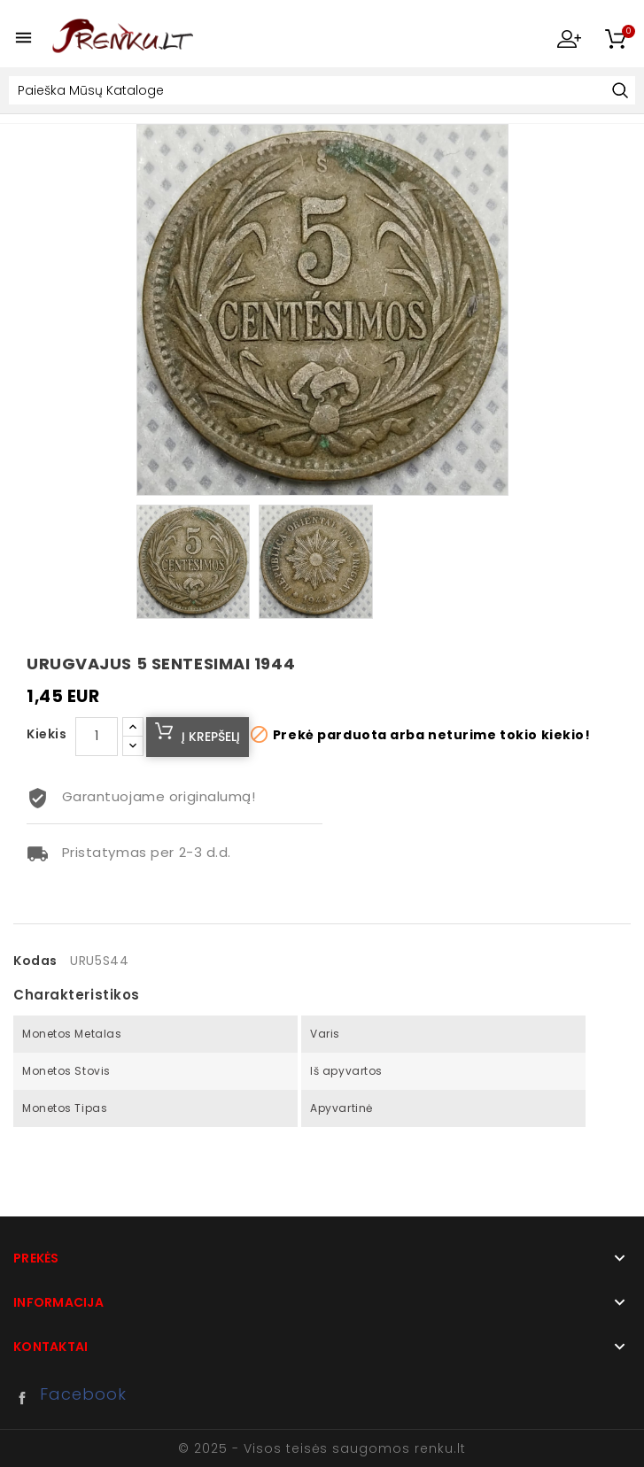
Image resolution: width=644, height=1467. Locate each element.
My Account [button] (568, 38)
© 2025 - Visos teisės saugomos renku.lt (321, 1448)
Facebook (26, 1398)
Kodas (35, 960)
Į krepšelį (211, 736)
